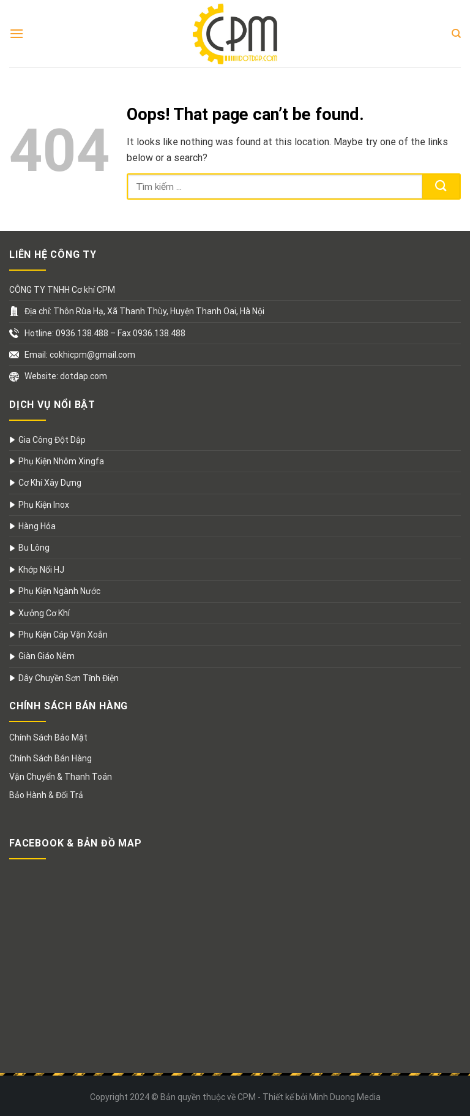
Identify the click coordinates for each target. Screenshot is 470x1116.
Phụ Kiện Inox (43, 505)
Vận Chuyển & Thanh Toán (60, 777)
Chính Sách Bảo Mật (48, 737)
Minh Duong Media (345, 1097)
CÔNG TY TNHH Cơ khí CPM (62, 290)
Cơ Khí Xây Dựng (49, 483)
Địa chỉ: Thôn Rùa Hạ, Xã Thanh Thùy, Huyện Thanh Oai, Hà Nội (144, 311)
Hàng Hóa (37, 526)
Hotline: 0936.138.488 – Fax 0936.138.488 (104, 333)
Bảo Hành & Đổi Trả (46, 795)
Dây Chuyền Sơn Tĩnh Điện (68, 678)
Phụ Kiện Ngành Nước (59, 591)
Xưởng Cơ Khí (44, 613)
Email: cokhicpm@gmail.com (79, 355)
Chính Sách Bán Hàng (50, 758)
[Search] (456, 33)
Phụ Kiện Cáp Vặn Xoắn (63, 634)
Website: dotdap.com (65, 376)
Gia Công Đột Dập (52, 440)
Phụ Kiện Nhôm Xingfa (61, 461)
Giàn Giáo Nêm (46, 656)
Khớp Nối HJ (41, 570)
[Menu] (16, 33)
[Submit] (441, 186)
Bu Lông (34, 547)
